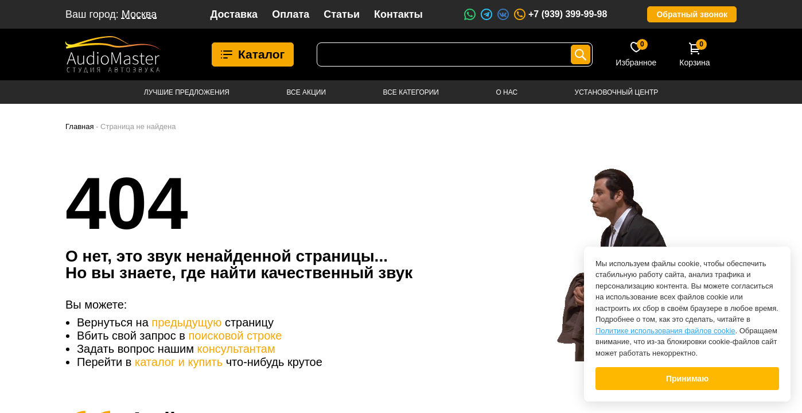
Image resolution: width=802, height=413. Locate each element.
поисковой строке (235, 335)
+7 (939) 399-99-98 (560, 14)
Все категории (411, 92)
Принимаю (687, 378)
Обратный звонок (691, 14)
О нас (506, 92)
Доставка (234, 14)
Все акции (306, 92)
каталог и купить (179, 362)
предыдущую (186, 322)
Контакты (398, 14)
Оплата (290, 14)
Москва (139, 14)
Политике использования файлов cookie (665, 330)
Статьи (342, 14)
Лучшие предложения (186, 92)
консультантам (236, 348)
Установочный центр (617, 92)
